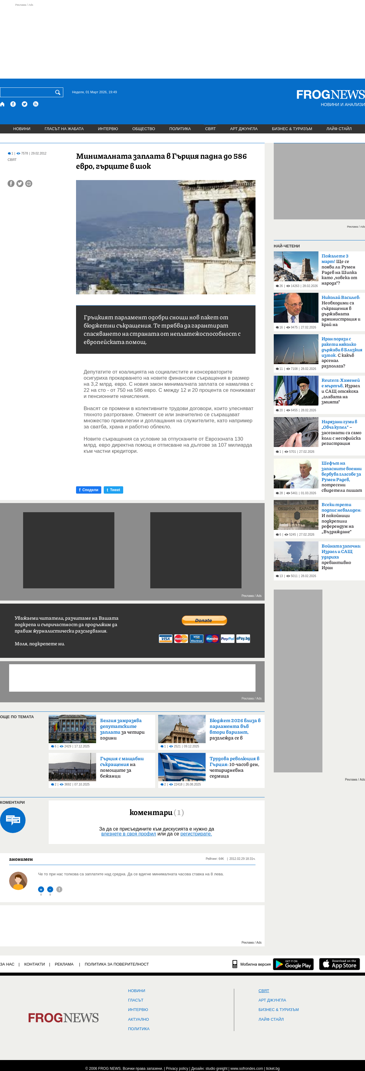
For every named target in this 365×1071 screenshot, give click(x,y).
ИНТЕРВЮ (108, 128)
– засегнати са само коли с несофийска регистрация (341, 432)
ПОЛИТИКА (180, 128)
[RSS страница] (36, 104)
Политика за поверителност (117, 964)
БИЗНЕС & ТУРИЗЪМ (292, 128)
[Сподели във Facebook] (11, 183)
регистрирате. (196, 833)
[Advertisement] (182, 40)
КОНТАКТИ (34, 964)
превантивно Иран (341, 557)
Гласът (135, 1000)
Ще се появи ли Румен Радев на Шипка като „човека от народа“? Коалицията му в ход (340, 271)
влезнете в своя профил (128, 833)
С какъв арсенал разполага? (342, 352)
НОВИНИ (21, 128)
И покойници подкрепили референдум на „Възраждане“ (341, 518)
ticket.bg (273, 1068)
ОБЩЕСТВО (143, 128)
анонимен (21, 858)
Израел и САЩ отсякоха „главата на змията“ (341, 391)
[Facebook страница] (13, 104)
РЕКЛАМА (64, 964)
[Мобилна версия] (252, 964)
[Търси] (59, 92)
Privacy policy (177, 1068)
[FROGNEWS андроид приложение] (293, 964)
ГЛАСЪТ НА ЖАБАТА (64, 128)
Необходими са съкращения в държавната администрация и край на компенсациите (341, 313)
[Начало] (2, 104)
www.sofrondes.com (247, 1068)
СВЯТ (210, 128)
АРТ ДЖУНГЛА (244, 128)
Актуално (138, 1019)
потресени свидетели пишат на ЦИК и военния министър (342, 478)
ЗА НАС (7, 964)
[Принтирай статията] (28, 183)
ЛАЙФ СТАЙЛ (339, 128)
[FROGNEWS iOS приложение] (339, 964)
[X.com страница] (25, 104)
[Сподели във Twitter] (19, 183)
